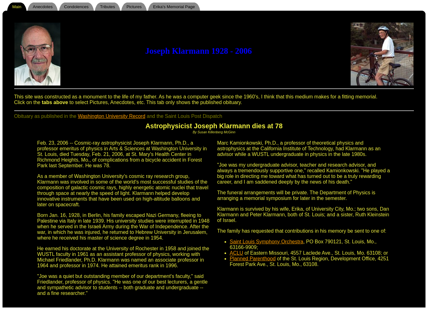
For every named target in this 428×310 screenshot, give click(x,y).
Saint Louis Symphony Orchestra (266, 241)
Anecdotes (43, 6)
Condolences (76, 6)
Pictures (134, 6)
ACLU (236, 253)
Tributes (107, 6)
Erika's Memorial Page (174, 6)
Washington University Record (111, 116)
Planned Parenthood (252, 258)
